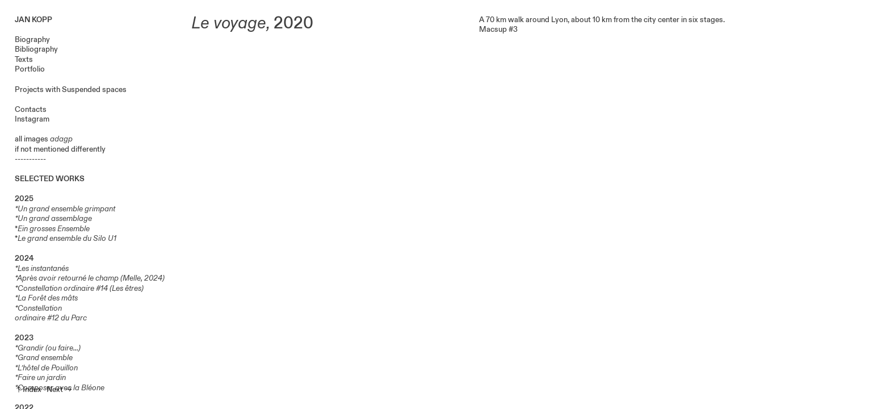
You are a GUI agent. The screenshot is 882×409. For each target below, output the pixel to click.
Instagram (32, 119)
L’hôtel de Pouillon (48, 368)
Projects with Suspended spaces (71, 89)
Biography (32, 39)
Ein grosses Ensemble (54, 228)
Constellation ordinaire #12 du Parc (51, 313)
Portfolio (30, 69)
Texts (24, 59)
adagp (61, 139)
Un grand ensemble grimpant (67, 209)
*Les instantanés (42, 268)
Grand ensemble (45, 357)
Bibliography (36, 49)
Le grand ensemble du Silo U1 (67, 238)
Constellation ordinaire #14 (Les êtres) (81, 288)
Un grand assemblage (55, 218)
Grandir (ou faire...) (49, 348)
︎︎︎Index (28, 389)
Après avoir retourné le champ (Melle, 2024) (91, 278)
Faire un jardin (42, 377)
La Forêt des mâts (48, 298)
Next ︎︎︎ (60, 389)
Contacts (31, 109)
